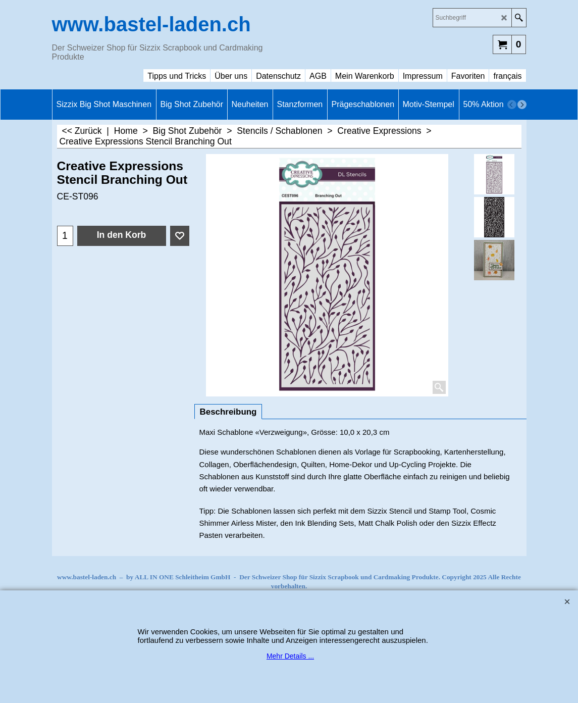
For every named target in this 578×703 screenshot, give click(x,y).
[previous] (511, 104)
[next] (522, 104)
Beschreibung (228, 412)
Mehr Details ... (290, 656)
